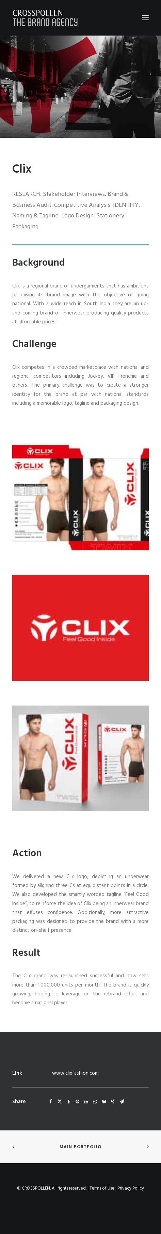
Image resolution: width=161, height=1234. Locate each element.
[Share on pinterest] (77, 1101)
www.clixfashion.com (75, 1073)
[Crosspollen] (45, 17)
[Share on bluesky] (104, 1101)
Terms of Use (102, 1188)
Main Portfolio (81, 1147)
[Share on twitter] (59, 1101)
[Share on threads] (68, 1101)
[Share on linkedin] (86, 1101)
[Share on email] (121, 1101)
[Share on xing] (113, 1101)
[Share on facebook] (51, 1101)
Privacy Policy (130, 1188)
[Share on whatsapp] (95, 1101)
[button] (145, 18)
